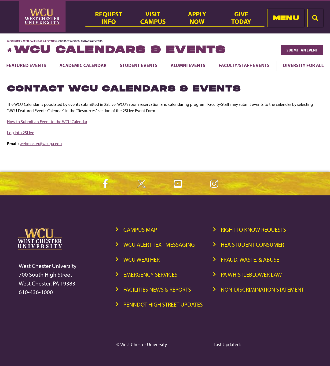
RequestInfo (108, 17)
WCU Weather (141, 259)
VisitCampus (153, 17)
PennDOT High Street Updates (163, 304)
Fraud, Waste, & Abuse (250, 259)
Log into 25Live (20, 132)
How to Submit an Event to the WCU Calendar (47, 121)
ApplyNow (197, 17)
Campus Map (140, 229)
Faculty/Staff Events (244, 65)
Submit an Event (302, 50)
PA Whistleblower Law (251, 274)
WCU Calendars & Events (39, 41)
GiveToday (241, 17)
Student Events (139, 65)
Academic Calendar (82, 65)
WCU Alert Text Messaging (159, 244)
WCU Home (14, 41)
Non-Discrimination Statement (262, 289)
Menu (286, 18)
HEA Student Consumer (252, 244)
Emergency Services (150, 274)
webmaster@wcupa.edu (41, 143)
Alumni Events (188, 65)
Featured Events (26, 65)
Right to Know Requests (253, 229)
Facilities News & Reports (157, 289)
